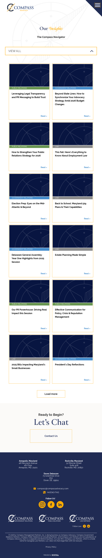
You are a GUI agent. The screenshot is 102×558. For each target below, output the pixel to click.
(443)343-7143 (51, 492)
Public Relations (19, 88)
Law (57, 147)
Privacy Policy (51, 547)
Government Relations (65, 88)
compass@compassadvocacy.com (51, 488)
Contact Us (51, 436)
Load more (51, 393)
